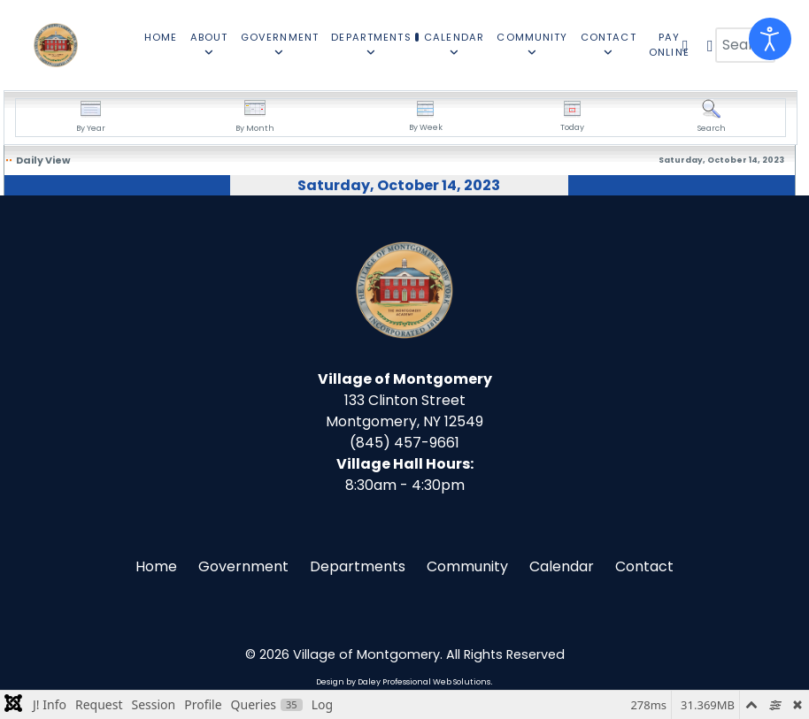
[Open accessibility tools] (770, 39)
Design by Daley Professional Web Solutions (403, 682)
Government (243, 566)
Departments (357, 566)
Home (156, 566)
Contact (644, 566)
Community (467, 566)
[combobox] (745, 45)
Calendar (561, 566)
